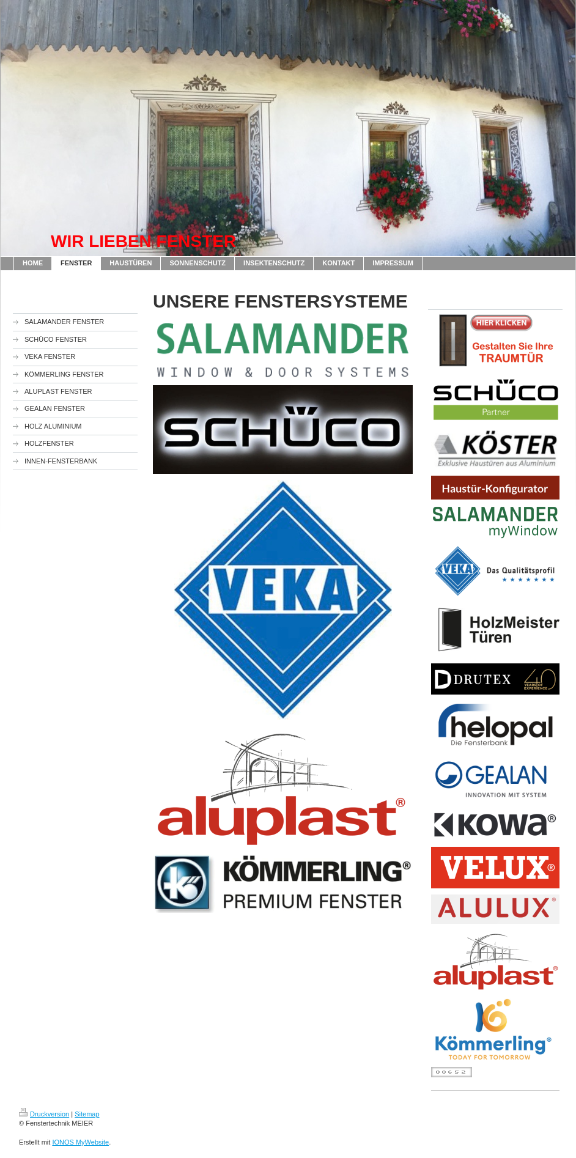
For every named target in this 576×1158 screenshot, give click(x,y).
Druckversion (44, 1114)
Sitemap (87, 1114)
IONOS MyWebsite (80, 1142)
